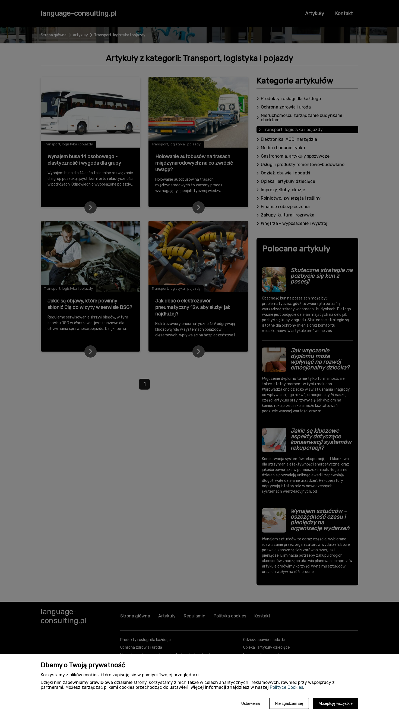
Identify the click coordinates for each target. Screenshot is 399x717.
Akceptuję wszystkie (336, 703)
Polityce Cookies (286, 687)
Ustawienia (250, 703)
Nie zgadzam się (289, 703)
